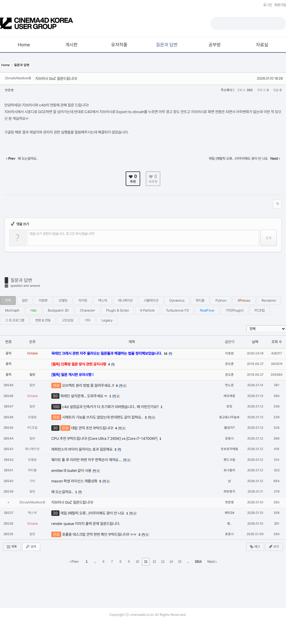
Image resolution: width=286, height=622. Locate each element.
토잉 (229, 406)
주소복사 (226, 90)
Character (87, 310)
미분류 (43, 300)
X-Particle (147, 310)
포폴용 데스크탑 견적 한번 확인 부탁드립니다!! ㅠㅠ (99, 534)
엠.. (229, 524)
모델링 (63, 300)
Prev (74, 562)
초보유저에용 (229, 449)
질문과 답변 (21, 280)
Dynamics (177, 300)
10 (137, 562)
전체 (8, 300)
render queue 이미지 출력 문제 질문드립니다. (85, 523)
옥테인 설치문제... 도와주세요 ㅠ (84, 396)
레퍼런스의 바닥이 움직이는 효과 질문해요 (82, 449)
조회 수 (276, 342)
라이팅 (82, 300)
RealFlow (207, 310)
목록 (11, 547)
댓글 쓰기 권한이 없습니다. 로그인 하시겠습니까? (62, 234)
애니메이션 (125, 300)
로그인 (267, 5)
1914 (198, 562)
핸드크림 (229, 460)
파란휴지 (229, 491)
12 (154, 562)
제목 (132, 342)
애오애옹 (229, 396)
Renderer (269, 300)
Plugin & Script (117, 310)
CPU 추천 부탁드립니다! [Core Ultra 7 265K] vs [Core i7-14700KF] (104, 438)
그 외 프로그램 (14, 320)
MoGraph (12, 310)
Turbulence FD (177, 310)
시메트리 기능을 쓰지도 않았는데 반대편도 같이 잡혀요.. (103, 417)
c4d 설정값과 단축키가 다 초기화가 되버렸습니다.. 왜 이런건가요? (110, 407)
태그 (254, 547)
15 (179, 562)
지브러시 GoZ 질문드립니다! (56, 78)
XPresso (244, 300)
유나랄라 (229, 470)
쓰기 (273, 546)
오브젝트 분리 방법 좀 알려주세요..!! (88, 385)
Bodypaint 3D (58, 310)
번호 (8, 342)
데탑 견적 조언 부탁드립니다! (92, 428)
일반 (25, 300)
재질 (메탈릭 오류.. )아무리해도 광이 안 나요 (92, 513)
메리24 (229, 513)
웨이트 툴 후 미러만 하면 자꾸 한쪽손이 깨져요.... (87, 460)
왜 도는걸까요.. (62, 492)
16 (165, 353)
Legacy (107, 320)
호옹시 (229, 438)
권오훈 (229, 364)
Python (221, 300)
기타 (87, 320)
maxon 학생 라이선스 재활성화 (74, 481)
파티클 (200, 300)
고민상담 (67, 320)
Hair (34, 310)
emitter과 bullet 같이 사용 (71, 470)
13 (162, 562)
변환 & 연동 (43, 320)
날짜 (255, 342)
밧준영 (9, 90)
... (95, 562)
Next (212, 562)
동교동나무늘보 (229, 417)
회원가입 (280, 5)
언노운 (229, 385)
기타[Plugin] (234, 310)
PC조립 (260, 310)
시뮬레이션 (151, 300)
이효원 (229, 353)
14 (171, 562)
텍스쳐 (102, 300)
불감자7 (229, 428)
